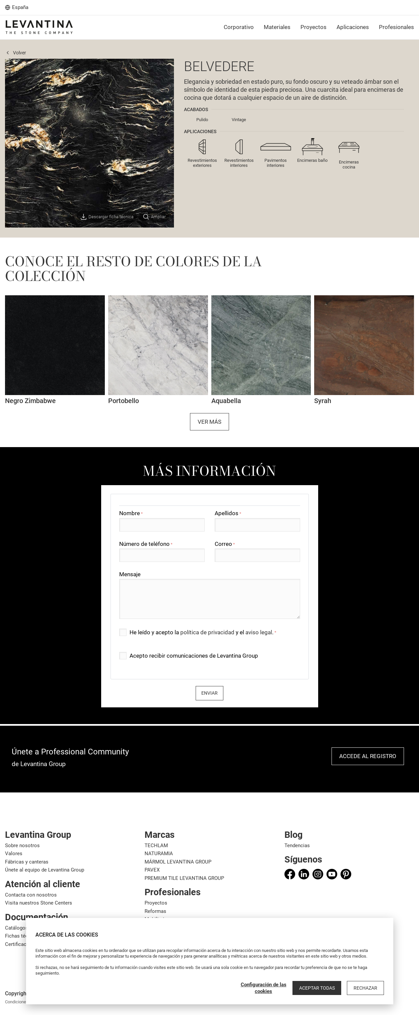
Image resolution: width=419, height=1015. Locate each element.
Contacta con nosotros (31, 895)
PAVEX (152, 870)
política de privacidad (207, 632)
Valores (13, 854)
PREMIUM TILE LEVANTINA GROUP (184, 878)
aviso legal (258, 632)
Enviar (209, 693)
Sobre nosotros (22, 845)
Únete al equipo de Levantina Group (44, 870)
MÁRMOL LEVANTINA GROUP (178, 862)
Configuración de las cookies (267, 988)
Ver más (209, 421)
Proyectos (156, 903)
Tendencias (297, 845)
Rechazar (366, 988)
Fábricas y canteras (26, 862)
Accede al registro (367, 756)
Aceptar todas (320, 988)
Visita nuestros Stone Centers (38, 903)
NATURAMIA (159, 854)
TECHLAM (156, 845)
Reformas (155, 911)
